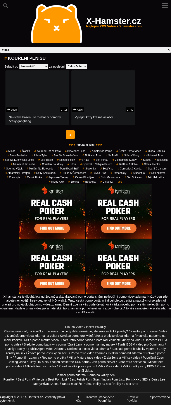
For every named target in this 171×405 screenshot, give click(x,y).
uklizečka (161, 159)
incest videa (90, 349)
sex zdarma (157, 173)
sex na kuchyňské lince (18, 159)
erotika (73, 181)
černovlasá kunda (130, 168)
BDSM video (134, 344)
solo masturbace (109, 177)
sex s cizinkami (156, 168)
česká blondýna (83, 177)
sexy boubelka (17, 155)
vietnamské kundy (124, 159)
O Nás (78, 398)
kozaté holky (66, 159)
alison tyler (39, 155)
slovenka (89, 168)
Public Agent (36, 349)
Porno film (21, 357)
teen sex (42, 366)
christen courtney (51, 164)
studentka (138, 173)
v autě (84, 159)
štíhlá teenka (151, 164)
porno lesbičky (47, 353)
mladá (11, 151)
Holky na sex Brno (125, 384)
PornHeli (9, 379)
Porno (91, 375)
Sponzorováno (160, 397)
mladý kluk (56, 181)
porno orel (78, 335)
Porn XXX (132, 379)
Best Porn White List (31, 379)
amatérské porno (101, 151)
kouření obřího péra (47, 151)
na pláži (112, 155)
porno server (150, 331)
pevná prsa (98, 173)
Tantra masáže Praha (76, 384)
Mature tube (85, 357)
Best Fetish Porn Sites (84, 379)
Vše (119, 181)
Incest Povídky (96, 327)
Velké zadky (131, 366)
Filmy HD (35, 362)
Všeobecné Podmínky (106, 398)
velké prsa (77, 366)
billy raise (45, 159)
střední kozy (130, 155)
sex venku (100, 159)
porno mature (41, 340)
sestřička (106, 168)
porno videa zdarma (31, 335)
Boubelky (89, 181)
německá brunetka (23, 164)
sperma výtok (13, 168)
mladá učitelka (155, 151)
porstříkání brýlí (68, 168)
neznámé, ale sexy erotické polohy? (103, 331)
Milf (124, 357)
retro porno (76, 340)
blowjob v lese (75, 151)
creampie (13, 177)
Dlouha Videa (74, 327)
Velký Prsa (105, 366)
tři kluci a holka (127, 164)
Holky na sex (102, 384)
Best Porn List (57, 379)
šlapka (25, 151)
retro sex (132, 362)
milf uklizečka (155, 177)
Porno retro (78, 353)
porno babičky (45, 344)
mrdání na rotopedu (40, 168)
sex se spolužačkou (65, 155)
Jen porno (99, 362)
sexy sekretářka (44, 173)
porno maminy (95, 344)
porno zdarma (76, 375)
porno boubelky (134, 349)
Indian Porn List (113, 379)
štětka (145, 159)
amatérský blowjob (17, 173)
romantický (118, 173)
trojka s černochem (73, 173)
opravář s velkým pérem (96, 164)
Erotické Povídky (133, 398)
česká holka (33, 177)
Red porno (49, 357)
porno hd (125, 353)
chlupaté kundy (119, 340)
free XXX (75, 362)
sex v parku (133, 177)
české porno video (128, 151)
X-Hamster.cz (114, 23)
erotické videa (113, 335)
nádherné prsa (153, 155)
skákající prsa (91, 155)
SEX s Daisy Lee (153, 379)
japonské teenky (57, 177)
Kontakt (91, 397)
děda (71, 164)
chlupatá (106, 181)
